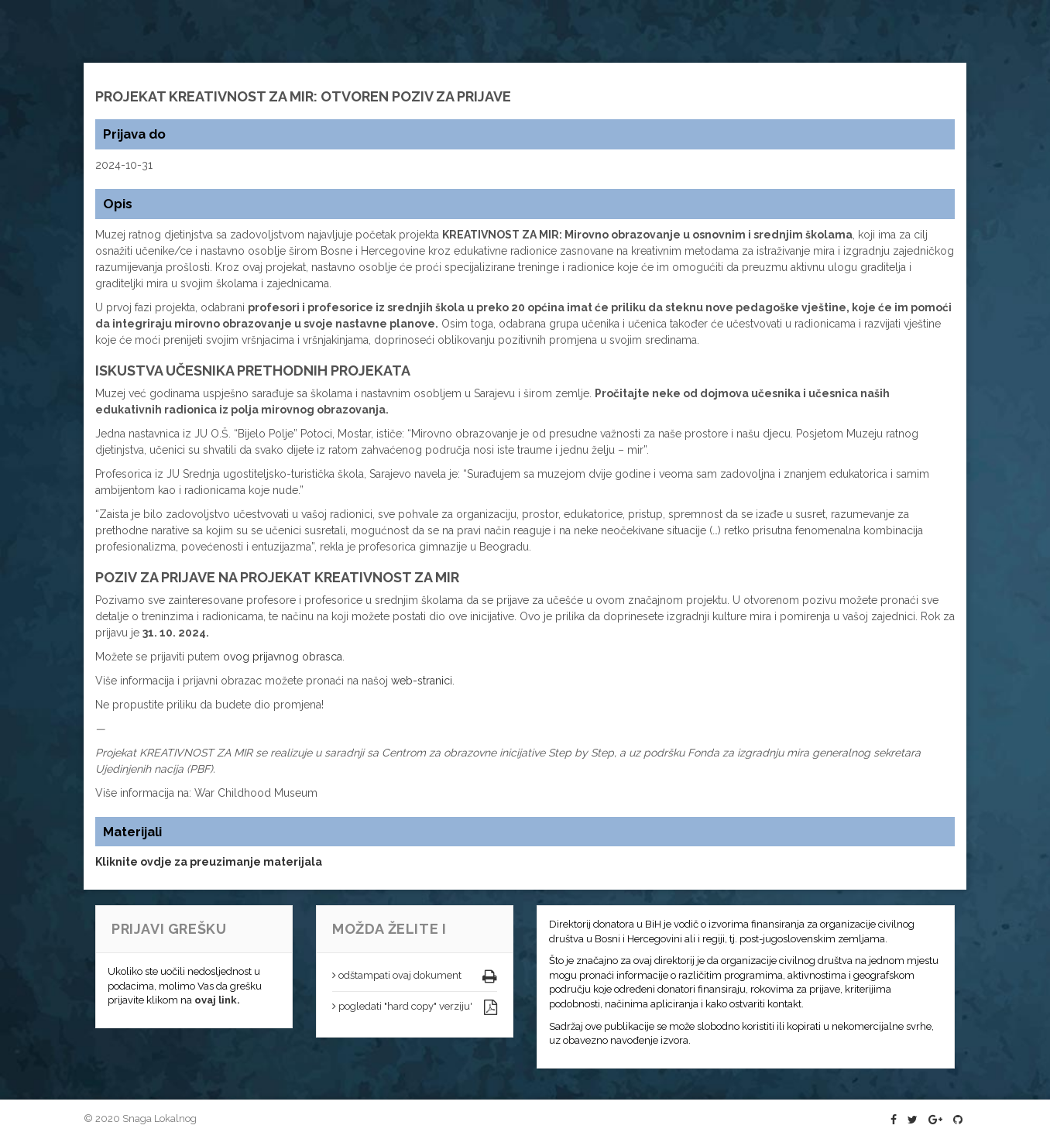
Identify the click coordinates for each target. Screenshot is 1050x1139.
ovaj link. (217, 1000)
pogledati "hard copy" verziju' (402, 1006)
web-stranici (421, 680)
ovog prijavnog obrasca (282, 656)
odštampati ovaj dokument (397, 975)
